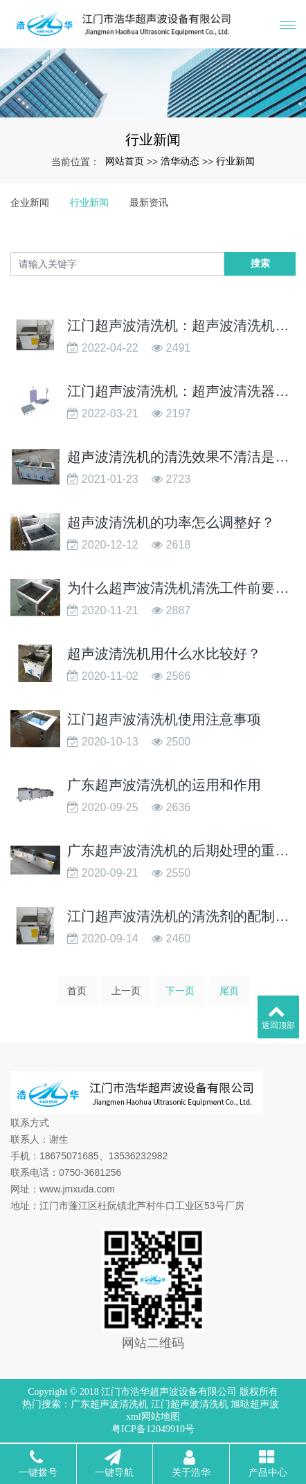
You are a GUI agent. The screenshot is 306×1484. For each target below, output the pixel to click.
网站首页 (124, 161)
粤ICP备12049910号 (153, 1429)
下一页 (180, 994)
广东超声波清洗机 (109, 1404)
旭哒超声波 (255, 1404)
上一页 (126, 994)
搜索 (260, 263)
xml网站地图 (153, 1416)
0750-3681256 (90, 1172)
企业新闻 (29, 202)
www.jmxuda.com (77, 1189)
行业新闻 (235, 161)
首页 (77, 994)
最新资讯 (148, 202)
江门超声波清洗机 (189, 1404)
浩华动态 (180, 161)
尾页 (229, 994)
